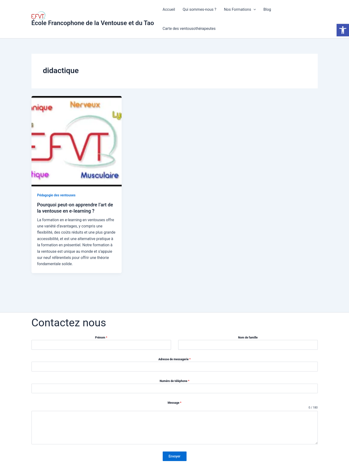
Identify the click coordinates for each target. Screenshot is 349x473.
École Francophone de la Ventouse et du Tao (92, 23)
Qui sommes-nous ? (199, 9)
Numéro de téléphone (174, 381)
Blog (267, 9)
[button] (343, 30)
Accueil (168, 9)
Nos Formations (240, 9)
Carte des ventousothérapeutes (188, 28)
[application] (253, 9)
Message (175, 402)
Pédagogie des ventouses (56, 195)
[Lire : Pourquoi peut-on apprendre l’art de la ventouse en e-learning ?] (76, 141)
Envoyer (175, 456)
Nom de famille (248, 337)
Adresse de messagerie (174, 359)
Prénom (101, 337)
